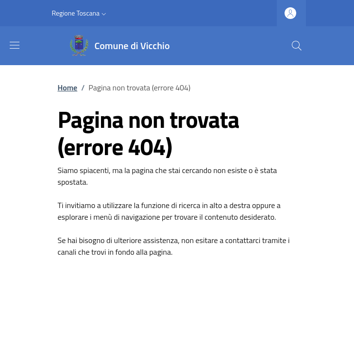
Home (68, 87)
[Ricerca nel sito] (297, 46)
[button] (80, 13)
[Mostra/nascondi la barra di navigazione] (14, 45)
